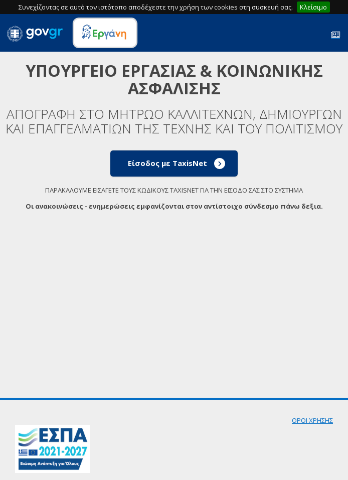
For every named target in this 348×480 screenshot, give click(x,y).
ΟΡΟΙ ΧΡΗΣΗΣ (312, 420)
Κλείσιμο (313, 7)
